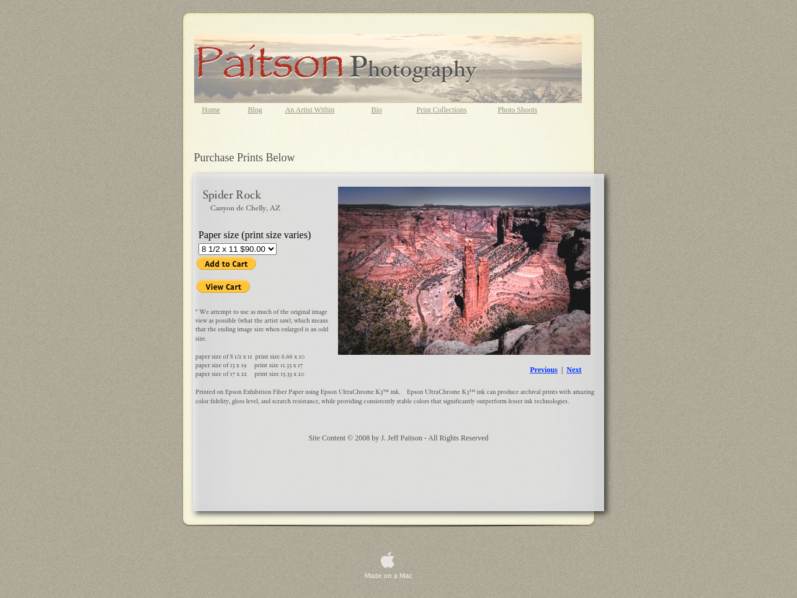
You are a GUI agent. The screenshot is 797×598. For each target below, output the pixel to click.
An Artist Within (310, 109)
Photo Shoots (518, 109)
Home (211, 109)
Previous (544, 369)
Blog (255, 109)
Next (574, 369)
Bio (377, 109)
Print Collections (442, 109)
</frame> (259, 287)
